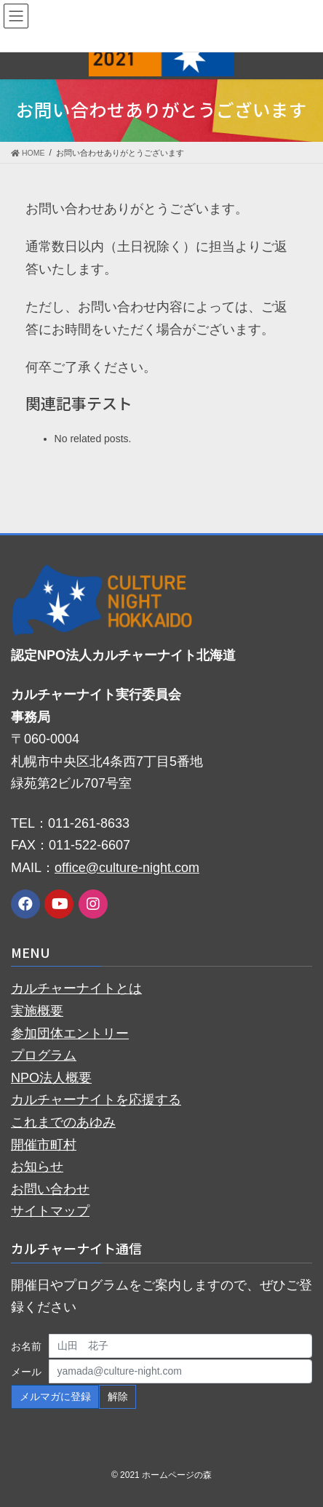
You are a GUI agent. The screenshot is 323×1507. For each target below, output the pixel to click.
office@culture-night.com (127, 867)
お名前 (26, 1346)
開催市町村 (43, 1145)
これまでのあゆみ (63, 1122)
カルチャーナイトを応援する (96, 1099)
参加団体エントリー (70, 1033)
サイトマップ (50, 1211)
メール (26, 1372)
